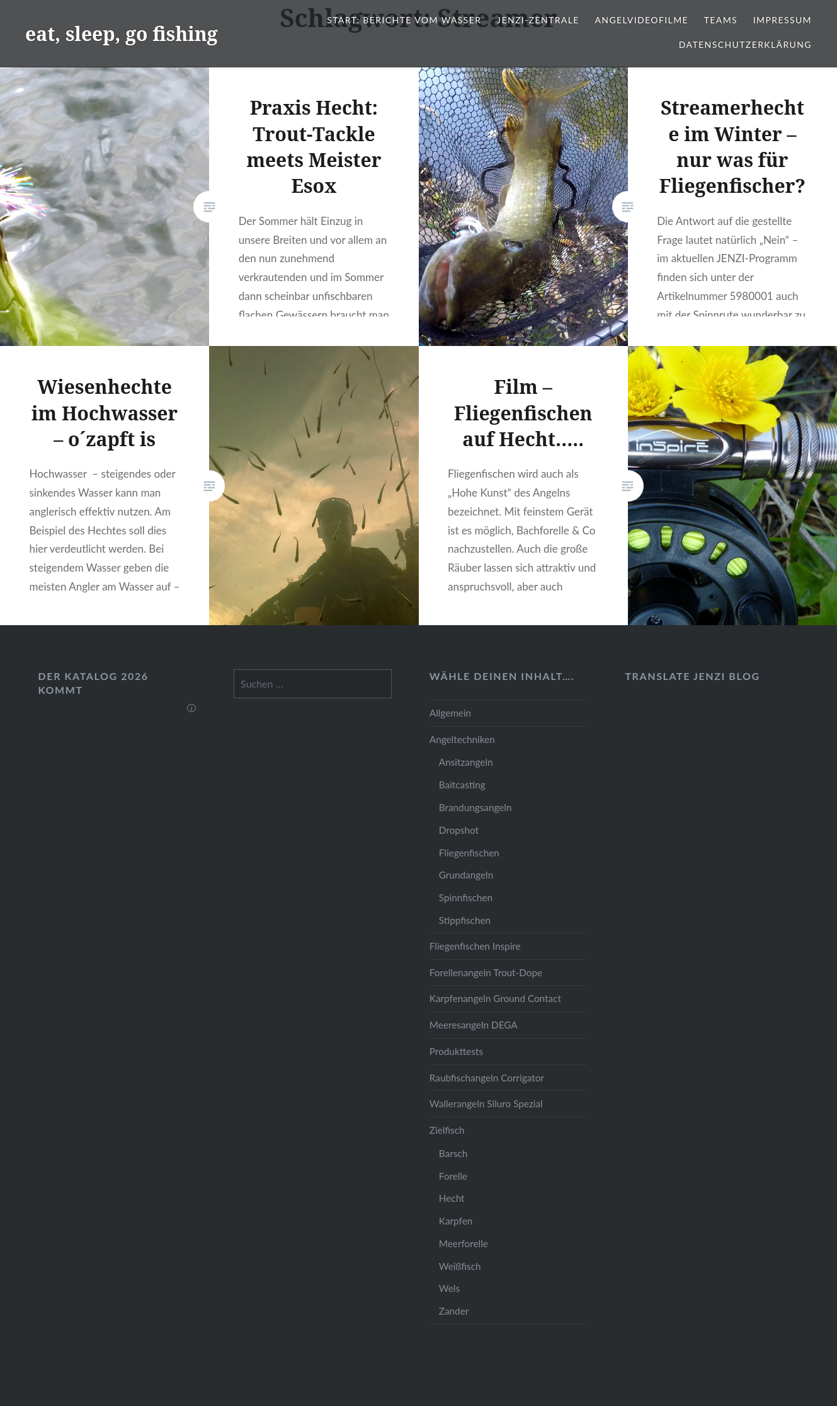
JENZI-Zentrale (538, 19)
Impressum (782, 19)
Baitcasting (462, 784)
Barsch (453, 1153)
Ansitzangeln (466, 762)
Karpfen (455, 1220)
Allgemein (450, 712)
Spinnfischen (466, 897)
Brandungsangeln (475, 807)
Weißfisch (460, 1266)
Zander (454, 1311)
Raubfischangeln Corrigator (487, 1077)
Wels (449, 1288)
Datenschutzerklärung (745, 44)
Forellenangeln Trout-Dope (486, 972)
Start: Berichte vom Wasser (404, 19)
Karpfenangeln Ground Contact (495, 998)
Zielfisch (447, 1130)
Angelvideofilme (641, 19)
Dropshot (459, 830)
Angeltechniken (462, 739)
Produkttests (456, 1051)
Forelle (453, 1176)
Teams (720, 19)
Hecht (452, 1198)
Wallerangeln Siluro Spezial (486, 1103)
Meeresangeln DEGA (474, 1024)
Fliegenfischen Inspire (475, 946)
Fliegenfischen (469, 852)
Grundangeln (466, 874)
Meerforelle (463, 1243)
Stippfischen (465, 920)
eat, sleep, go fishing (121, 34)
